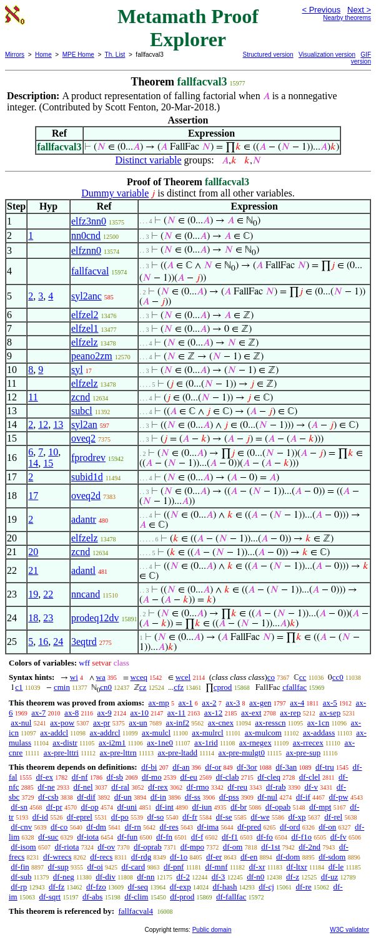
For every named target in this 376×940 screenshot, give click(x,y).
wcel (183, 677)
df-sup (58, 866)
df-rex (158, 787)
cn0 (106, 687)
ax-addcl (54, 732)
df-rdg (141, 856)
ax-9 (104, 712)
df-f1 (230, 836)
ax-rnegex (255, 742)
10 (53, 452)
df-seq (138, 886)
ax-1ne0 (160, 742)
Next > (359, 9)
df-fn (164, 836)
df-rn (133, 826)
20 (33, 551)
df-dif (86, 797)
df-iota (88, 836)
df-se (224, 816)
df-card (134, 866)
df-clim (136, 896)
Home (43, 54)
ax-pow (62, 722)
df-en (248, 856)
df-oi (95, 866)
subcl (81, 410)
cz (143, 687)
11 (32, 397)
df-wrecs (57, 856)
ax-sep (329, 712)
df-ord (290, 826)
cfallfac (294, 687)
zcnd (80, 397)
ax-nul (21, 722)
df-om (233, 846)
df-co (59, 826)
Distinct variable (148, 160)
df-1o (178, 856)
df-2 (183, 876)
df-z (292, 876)
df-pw (339, 797)
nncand (85, 594)
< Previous (321, 9)
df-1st (270, 846)
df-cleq (268, 777)
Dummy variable (115, 193)
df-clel (309, 777)
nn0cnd (86, 235)
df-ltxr (297, 866)
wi (74, 677)
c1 (18, 687)
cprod (223, 687)
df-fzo (96, 886)
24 (58, 641)
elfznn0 (86, 250)
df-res (168, 826)
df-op (89, 807)
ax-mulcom (263, 732)
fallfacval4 (135, 911)
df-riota (66, 846)
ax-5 (330, 702)
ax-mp (159, 702)
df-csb (48, 797)
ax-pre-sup (303, 752)
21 (33, 570)
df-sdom (332, 856)
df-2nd (309, 846)
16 (43, 641)
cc (303, 677)
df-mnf (216, 866)
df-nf (80, 777)
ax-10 (139, 712)
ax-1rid (206, 742)
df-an (180, 767)
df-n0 (255, 876)
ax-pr (101, 722)
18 (33, 618)
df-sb (114, 777)
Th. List (115, 54)
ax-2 (209, 702)
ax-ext (251, 712)
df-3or (247, 767)
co (271, 677)
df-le (336, 866)
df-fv (338, 836)
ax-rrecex (308, 742)
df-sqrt (50, 896)
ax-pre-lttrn (118, 752)
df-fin (20, 866)
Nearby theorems (347, 17)
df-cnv (21, 826)
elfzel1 (85, 328)
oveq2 (83, 438)
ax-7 (38, 712)
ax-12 (213, 712)
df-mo (152, 777)
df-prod (182, 896)
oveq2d (86, 495)
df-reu (237, 787)
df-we (259, 816)
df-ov (106, 846)
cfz (179, 687)
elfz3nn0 (88, 221)
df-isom (23, 846)
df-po (120, 816)
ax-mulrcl (208, 732)
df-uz (329, 876)
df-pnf (174, 866)
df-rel (333, 816)
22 (48, 594)
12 (43, 424)
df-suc (48, 836)
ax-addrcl (104, 732)
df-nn (145, 876)
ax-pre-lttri (61, 752)
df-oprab (148, 846)
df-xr (257, 866)
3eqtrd (84, 641)
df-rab (276, 787)
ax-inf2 (178, 722)
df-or (213, 767)
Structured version (268, 54)
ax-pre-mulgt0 (242, 752)
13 (58, 424)
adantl (83, 570)
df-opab (277, 807)
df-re (304, 886)
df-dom (288, 856)
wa (101, 677)
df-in (158, 797)
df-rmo (197, 787)
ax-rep (290, 712)
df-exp (180, 886)
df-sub (21, 876)
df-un (123, 797)
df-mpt (320, 807)
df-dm (96, 826)
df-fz (56, 886)
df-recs (101, 856)
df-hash (224, 886)
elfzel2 (85, 314)
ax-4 (297, 702)
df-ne (45, 787)
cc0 (338, 677)
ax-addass (319, 732)
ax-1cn (318, 722)
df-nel (83, 787)
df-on (327, 826)
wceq (139, 677)
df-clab (227, 777)
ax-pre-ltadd (177, 752)
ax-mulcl (156, 732)
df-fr (189, 816)
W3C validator (349, 929)
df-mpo (192, 846)
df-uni (127, 807)
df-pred (249, 826)
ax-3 (232, 702)
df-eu (188, 777)
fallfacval (90, 271)
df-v (311, 787)
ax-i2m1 (112, 742)
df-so (155, 816)
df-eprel (79, 816)
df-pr (54, 807)
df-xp (296, 816)
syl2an (84, 424)
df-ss (192, 797)
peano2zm (91, 356)
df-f (197, 836)
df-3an (286, 767)
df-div (106, 876)
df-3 (218, 876)
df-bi (149, 767)
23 (48, 618)
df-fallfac (231, 896)
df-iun (202, 807)
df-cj (266, 886)
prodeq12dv (95, 618)
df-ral (120, 787)
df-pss (229, 797)
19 (33, 594)
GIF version (361, 58)
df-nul (267, 797)
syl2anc (86, 296)
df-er (214, 856)
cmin (62, 687)
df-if (303, 797)
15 (48, 463)
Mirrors (14, 54)
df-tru (324, 767)
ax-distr (64, 742)
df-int (165, 807)
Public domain (212, 929)
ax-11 (176, 712)
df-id (40, 816)
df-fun (127, 836)
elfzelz (84, 342)
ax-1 (186, 702)
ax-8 (71, 712)
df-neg (63, 876)
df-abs (92, 896)
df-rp (19, 886)
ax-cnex (221, 722)
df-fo (265, 836)
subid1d (87, 477)
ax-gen (260, 702)
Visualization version (327, 54)
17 (33, 495)
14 (33, 463)
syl (77, 369)
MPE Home (78, 54)
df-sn (19, 807)
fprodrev (88, 457)
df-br (238, 807)
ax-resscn (270, 722)
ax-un (138, 722)
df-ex (44, 777)
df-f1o (302, 836)
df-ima (208, 826)
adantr (83, 519)
